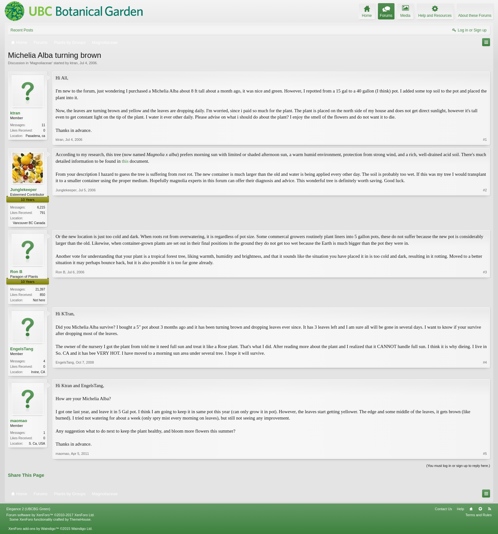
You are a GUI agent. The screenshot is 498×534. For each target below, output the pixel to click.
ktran (73, 63)
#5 (485, 455)
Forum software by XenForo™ (50, 517)
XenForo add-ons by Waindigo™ (33, 530)
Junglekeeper (23, 189)
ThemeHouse (80, 521)
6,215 (41, 207)
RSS (489, 511)
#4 (485, 372)
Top (480, 511)
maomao (18, 422)
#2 (485, 222)
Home (471, 511)
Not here (39, 301)
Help (460, 511)
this (125, 161)
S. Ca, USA (37, 445)
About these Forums (474, 15)
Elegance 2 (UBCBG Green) (28, 511)
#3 (485, 300)
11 (43, 125)
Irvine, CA (38, 373)
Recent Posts (21, 30)
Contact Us (443, 511)
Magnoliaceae (41, 63)
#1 (485, 139)
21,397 (40, 290)
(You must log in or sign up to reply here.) (458, 467)
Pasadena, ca (35, 136)
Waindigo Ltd (81, 530)
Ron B (16, 272)
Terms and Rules (478, 517)
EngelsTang (21, 350)
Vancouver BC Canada (29, 223)
